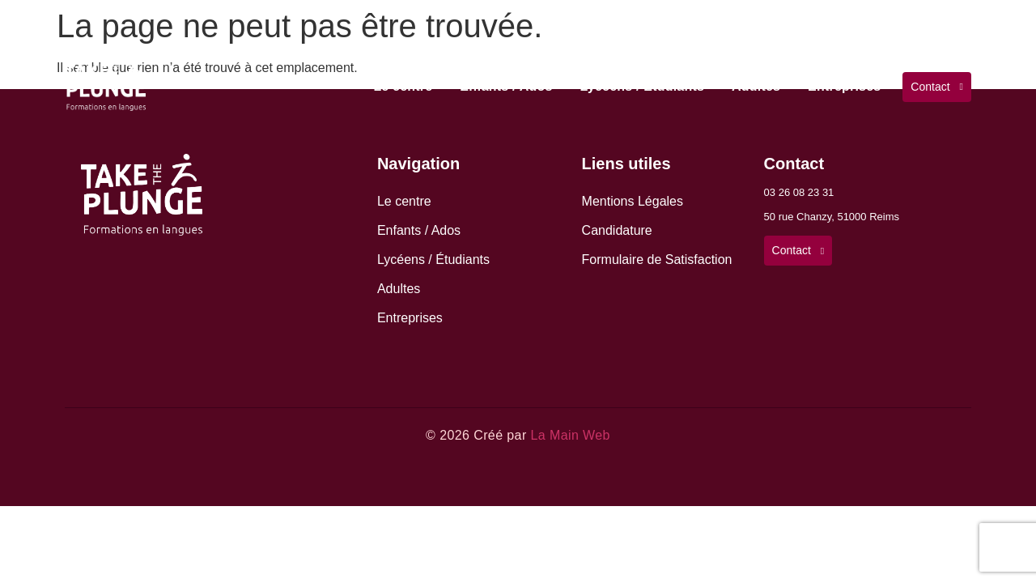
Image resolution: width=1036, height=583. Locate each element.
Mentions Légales (632, 201)
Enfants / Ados (506, 86)
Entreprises (844, 86)
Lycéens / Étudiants (642, 86)
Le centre (402, 86)
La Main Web (569, 435)
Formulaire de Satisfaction (657, 259)
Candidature (617, 230)
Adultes (756, 86)
